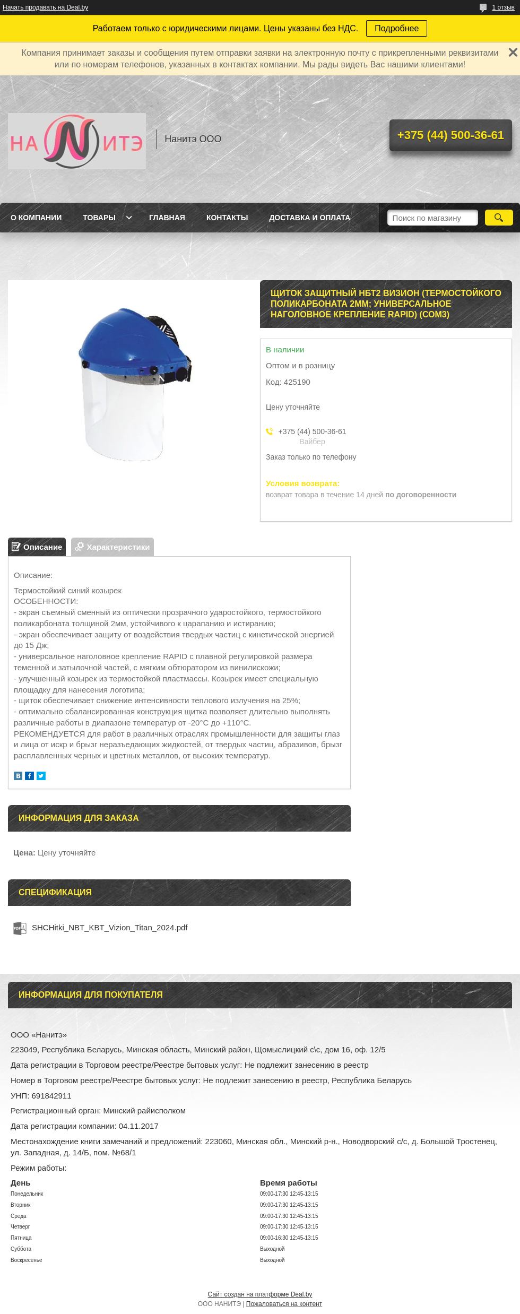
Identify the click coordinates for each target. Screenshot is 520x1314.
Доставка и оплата (309, 217)
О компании (36, 217)
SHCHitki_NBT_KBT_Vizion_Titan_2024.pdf (109, 927)
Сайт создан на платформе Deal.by (260, 1294)
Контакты (227, 217)
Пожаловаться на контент (284, 1304)
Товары (99, 217)
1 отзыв (503, 7)
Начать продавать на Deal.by (45, 7)
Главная (167, 217)
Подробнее (397, 28)
